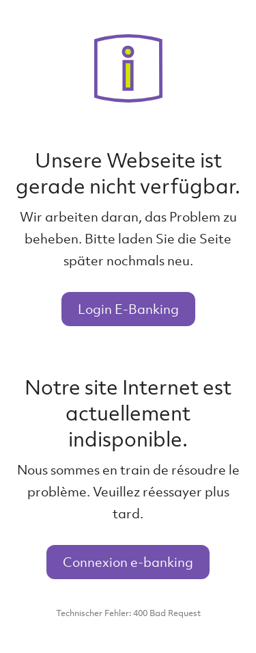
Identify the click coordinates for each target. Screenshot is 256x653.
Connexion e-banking (128, 561)
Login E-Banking (128, 308)
